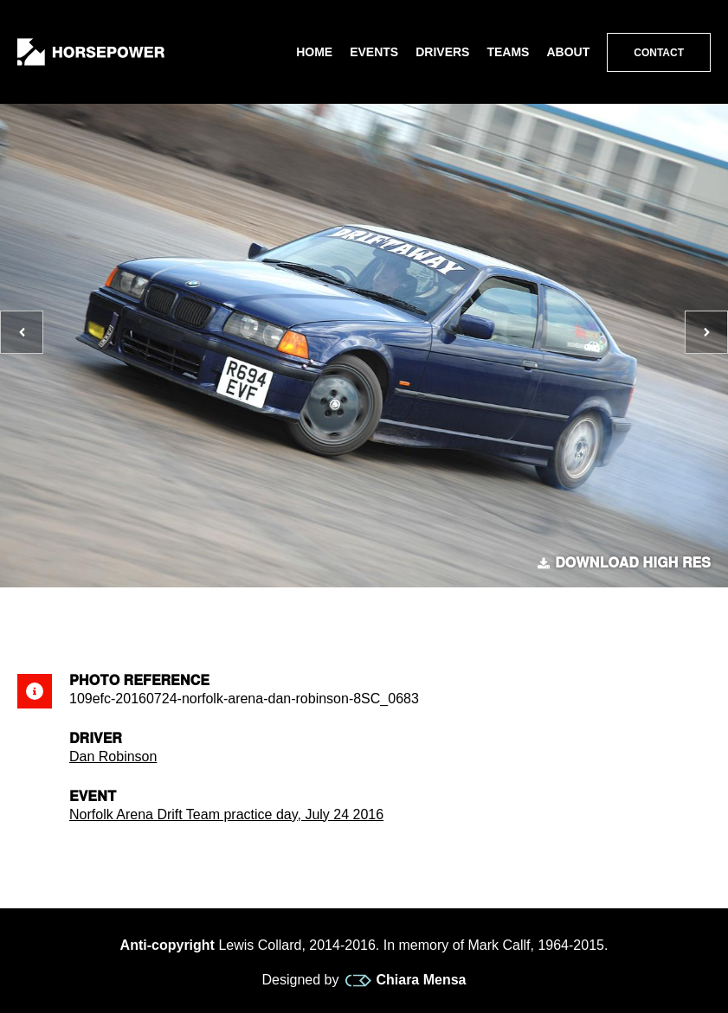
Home (314, 52)
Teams (507, 52)
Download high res (624, 563)
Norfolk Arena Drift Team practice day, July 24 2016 (226, 814)
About (567, 52)
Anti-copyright (167, 945)
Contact (659, 53)
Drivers (442, 52)
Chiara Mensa (405, 980)
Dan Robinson (113, 756)
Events (374, 52)
